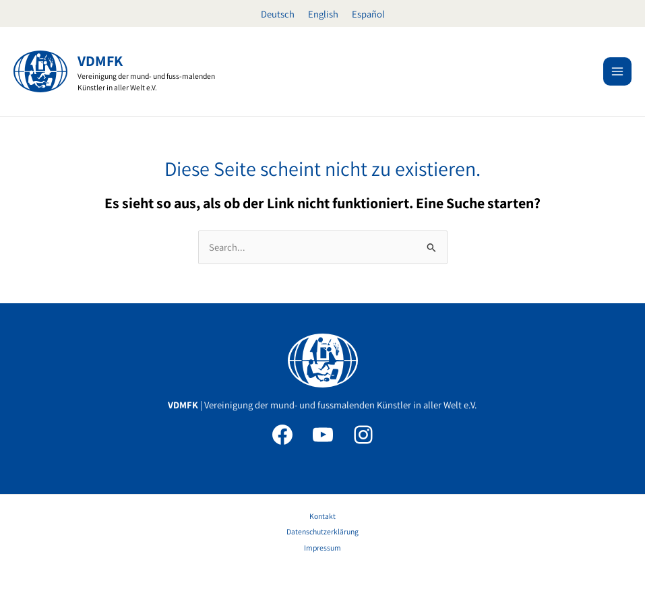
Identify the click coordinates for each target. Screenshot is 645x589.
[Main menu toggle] (617, 71)
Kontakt (322, 516)
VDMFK (100, 60)
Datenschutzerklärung (322, 531)
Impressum (322, 547)
